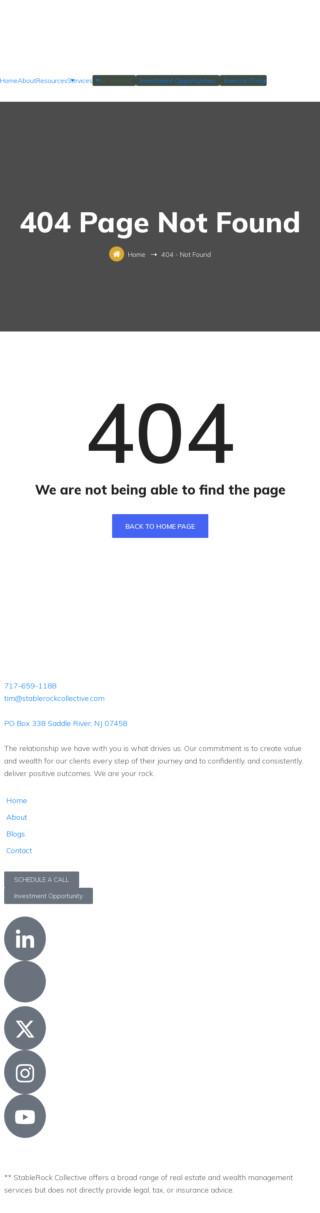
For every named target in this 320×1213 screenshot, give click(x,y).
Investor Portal (245, 80)
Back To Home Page (160, 526)
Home (9, 80)
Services (80, 80)
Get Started (114, 80)
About (27, 80)
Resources (52, 80)
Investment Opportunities (177, 80)
